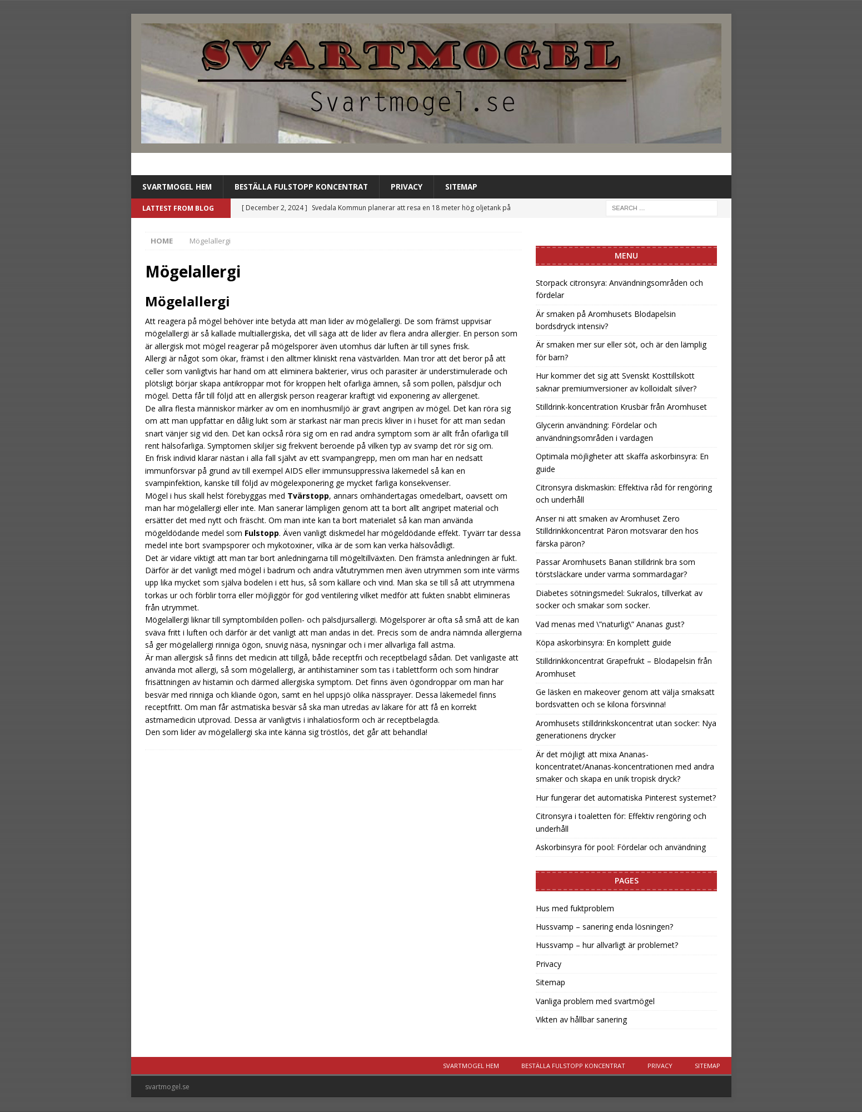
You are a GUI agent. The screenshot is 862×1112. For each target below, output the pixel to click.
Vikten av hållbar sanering (581, 1020)
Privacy (414, 186)
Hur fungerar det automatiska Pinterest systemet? (626, 797)
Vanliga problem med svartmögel (595, 1001)
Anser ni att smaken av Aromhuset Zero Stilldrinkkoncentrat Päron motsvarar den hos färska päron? (617, 531)
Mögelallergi (187, 301)
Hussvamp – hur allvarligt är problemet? (607, 945)
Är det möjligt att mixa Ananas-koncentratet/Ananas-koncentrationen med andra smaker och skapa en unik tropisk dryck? (625, 767)
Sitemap (471, 186)
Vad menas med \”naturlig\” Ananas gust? (610, 624)
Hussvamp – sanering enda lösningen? (604, 927)
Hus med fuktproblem (575, 908)
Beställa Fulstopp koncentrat (307, 186)
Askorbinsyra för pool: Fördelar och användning (621, 847)
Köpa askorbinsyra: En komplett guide (603, 643)
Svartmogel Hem (178, 186)
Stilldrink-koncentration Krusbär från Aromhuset (621, 407)
